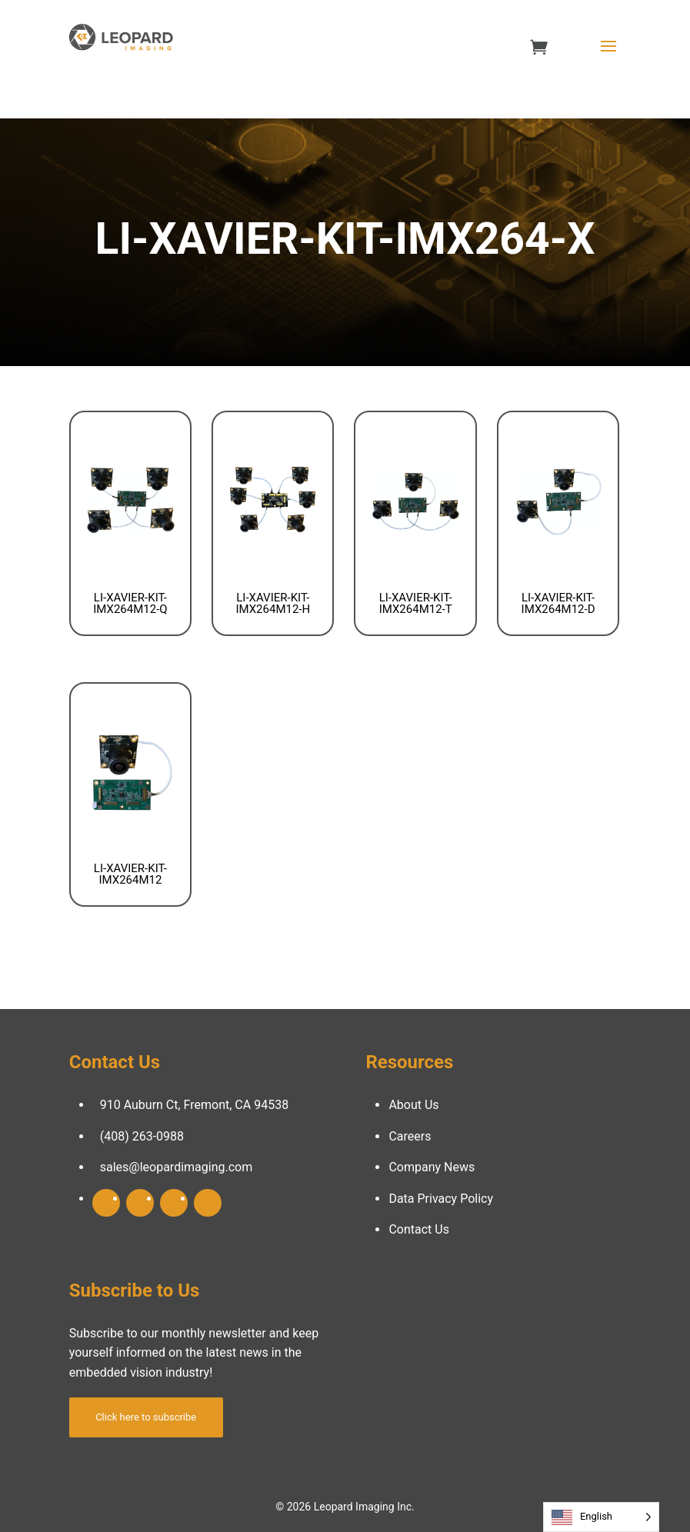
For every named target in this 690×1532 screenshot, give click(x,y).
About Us (413, 1104)
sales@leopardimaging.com (176, 1167)
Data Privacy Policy (440, 1198)
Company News (431, 1167)
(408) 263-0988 (142, 1136)
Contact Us (418, 1229)
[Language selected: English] (601, 1517)
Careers (409, 1136)
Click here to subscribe (145, 1417)
